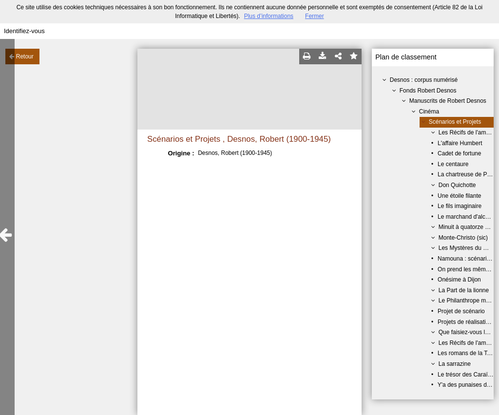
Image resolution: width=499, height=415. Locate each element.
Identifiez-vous (24, 31)
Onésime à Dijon (459, 279)
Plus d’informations (268, 16)
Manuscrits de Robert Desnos (447, 100)
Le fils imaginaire (459, 206)
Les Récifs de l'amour (467, 132)
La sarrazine (455, 363)
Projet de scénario (461, 311)
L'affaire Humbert (460, 143)
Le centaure (453, 164)
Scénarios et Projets (455, 121)
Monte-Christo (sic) (463, 237)
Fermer (314, 16)
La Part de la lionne (464, 290)
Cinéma (429, 111)
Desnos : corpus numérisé (424, 79)
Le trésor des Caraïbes (467, 374)
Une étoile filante (459, 195)
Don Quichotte (457, 185)
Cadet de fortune (459, 153)
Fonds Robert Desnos (428, 90)
